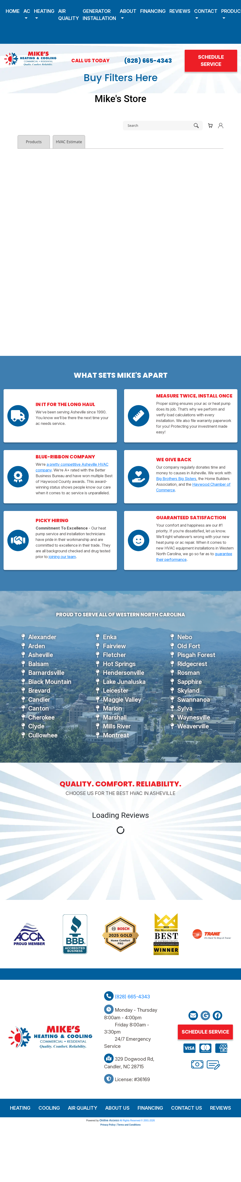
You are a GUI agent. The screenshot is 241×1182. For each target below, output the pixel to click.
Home (13, 11)
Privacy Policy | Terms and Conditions (120, 1124)
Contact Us (186, 1108)
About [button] (128, 11)
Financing (153, 11)
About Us (117, 1108)
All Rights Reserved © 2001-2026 (137, 1120)
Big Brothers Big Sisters (176, 478)
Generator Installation (99, 14)
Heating (20, 1108)
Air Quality (68, 14)
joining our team (62, 556)
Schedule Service (211, 60)
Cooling (49, 1108)
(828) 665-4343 (148, 61)
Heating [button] (44, 11)
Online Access (109, 1120)
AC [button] (27, 11)
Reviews (179, 11)
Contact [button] (205, 11)
